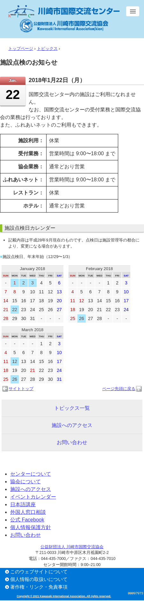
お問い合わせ (72, 442)
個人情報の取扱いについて (39, 579)
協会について (25, 481)
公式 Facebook (27, 519)
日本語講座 (23, 504)
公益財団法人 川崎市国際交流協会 (72, 547)
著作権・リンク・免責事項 (39, 587)
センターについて (30, 474)
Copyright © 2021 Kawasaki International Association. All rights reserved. (64, 596)
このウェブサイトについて (39, 571)
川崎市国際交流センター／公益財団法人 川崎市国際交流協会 (64, 19)
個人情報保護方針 (30, 527)
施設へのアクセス (72, 425)
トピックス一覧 (72, 408)
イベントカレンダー (33, 497)
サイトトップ (21, 388)
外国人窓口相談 (28, 512)
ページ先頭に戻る (118, 388)
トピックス (47, 48)
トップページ (20, 48)
